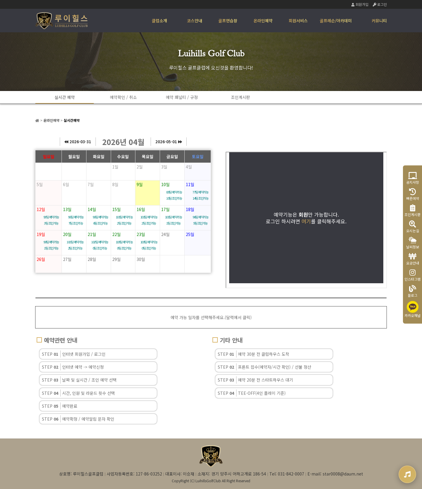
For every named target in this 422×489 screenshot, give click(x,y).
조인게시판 (240, 97)
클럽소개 (159, 20)
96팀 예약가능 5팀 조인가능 (200, 220)
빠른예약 (412, 194)
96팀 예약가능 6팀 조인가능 (100, 220)
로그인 (380, 4)
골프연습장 (227, 20)
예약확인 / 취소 (123, 97)
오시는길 (412, 226)
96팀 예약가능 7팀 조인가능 (76, 220)
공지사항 (412, 178)
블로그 (412, 291)
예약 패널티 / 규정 (182, 97)
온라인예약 (263, 20)
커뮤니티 (379, 20)
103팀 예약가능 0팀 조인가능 (124, 245)
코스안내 (194, 20)
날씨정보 (412, 243)
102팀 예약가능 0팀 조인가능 (99, 245)
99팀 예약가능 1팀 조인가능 (51, 245)
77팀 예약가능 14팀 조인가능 (200, 195)
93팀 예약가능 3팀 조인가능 (51, 220)
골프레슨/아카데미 (336, 20)
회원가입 (359, 4)
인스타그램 (412, 275)
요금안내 (412, 259)
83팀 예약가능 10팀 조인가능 (174, 195)
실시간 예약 (65, 97)
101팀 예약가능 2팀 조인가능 (124, 220)
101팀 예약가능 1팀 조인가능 (173, 220)
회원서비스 (298, 20)
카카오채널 (412, 309)
